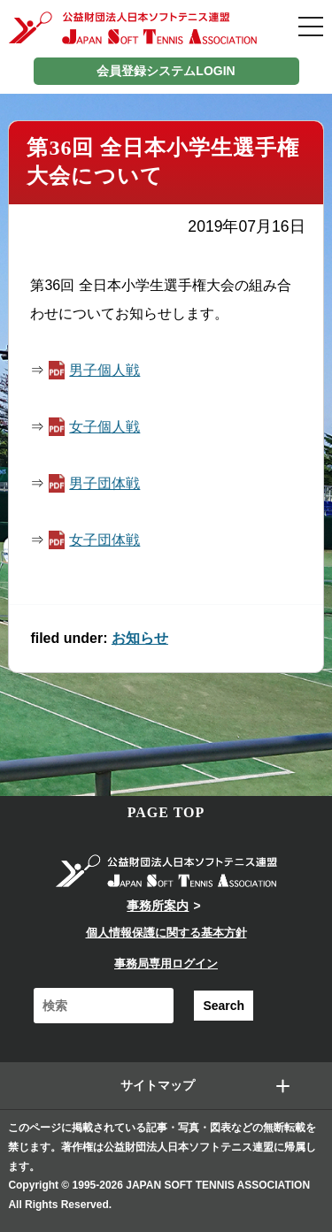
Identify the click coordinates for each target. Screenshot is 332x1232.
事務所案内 (158, 906)
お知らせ (140, 638)
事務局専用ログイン (166, 963)
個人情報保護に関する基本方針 (166, 932)
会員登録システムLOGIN (166, 71)
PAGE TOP (166, 812)
